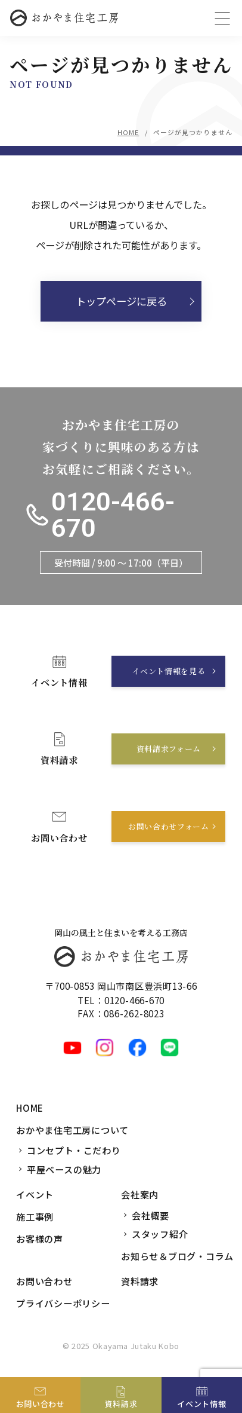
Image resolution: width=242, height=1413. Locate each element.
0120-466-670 (113, 515)
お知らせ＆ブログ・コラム (177, 1255)
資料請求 (140, 1280)
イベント (35, 1194)
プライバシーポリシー (63, 1303)
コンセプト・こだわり (74, 1150)
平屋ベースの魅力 (64, 1169)
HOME (128, 132)
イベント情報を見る (168, 671)
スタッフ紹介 (160, 1233)
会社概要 (150, 1215)
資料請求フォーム (168, 748)
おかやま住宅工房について (72, 1129)
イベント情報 (201, 1403)
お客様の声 (39, 1238)
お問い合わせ (44, 1280)
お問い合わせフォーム (168, 826)
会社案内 (140, 1194)
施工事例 (35, 1216)
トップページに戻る (121, 300)
